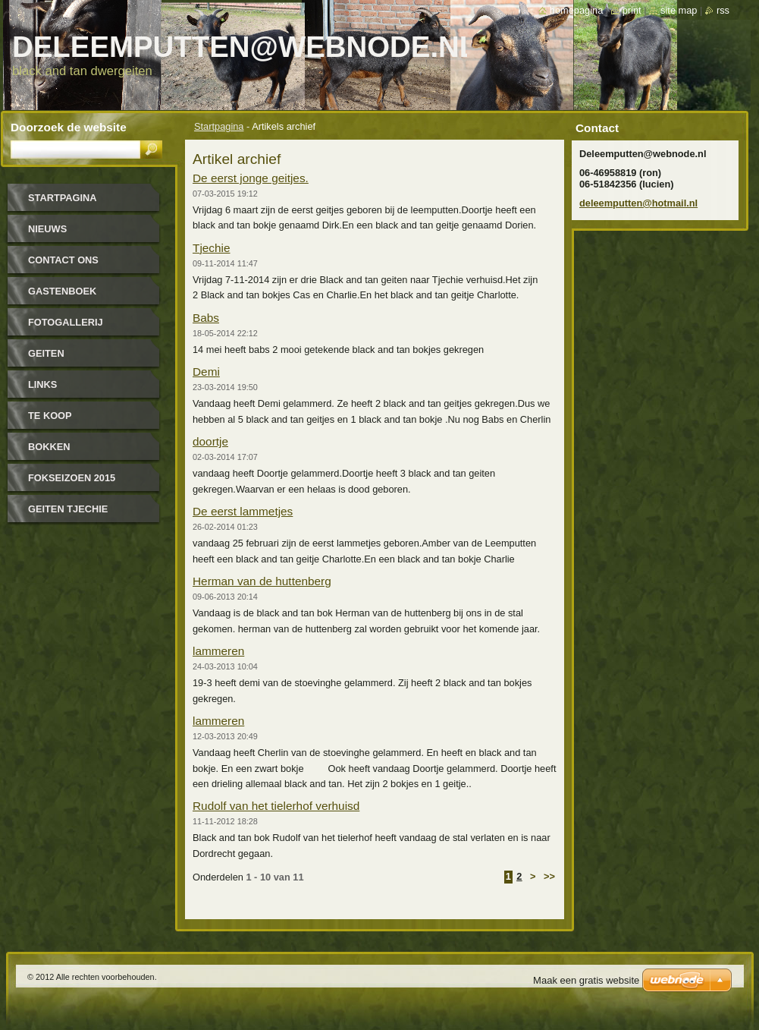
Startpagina (218, 126)
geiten (46, 353)
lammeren (218, 650)
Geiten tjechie (68, 509)
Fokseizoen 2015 (71, 478)
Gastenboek (62, 291)
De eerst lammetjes (243, 511)
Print (632, 10)
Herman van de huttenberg (262, 581)
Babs (206, 317)
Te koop (50, 415)
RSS (723, 10)
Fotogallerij (65, 322)
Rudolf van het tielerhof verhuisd (276, 805)
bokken (49, 446)
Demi (206, 371)
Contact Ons (63, 260)
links (42, 384)
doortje (210, 441)
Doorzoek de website (69, 127)
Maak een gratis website (586, 980)
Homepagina (576, 10)
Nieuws (47, 229)
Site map (678, 10)
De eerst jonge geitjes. (251, 178)
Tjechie (212, 247)
